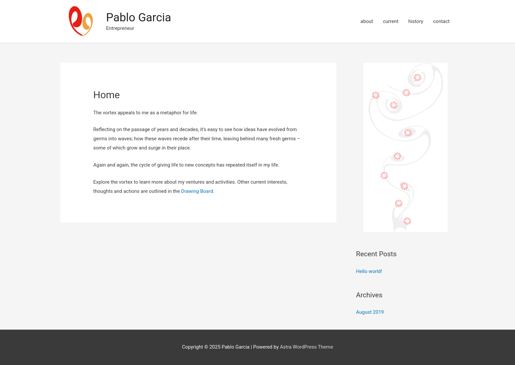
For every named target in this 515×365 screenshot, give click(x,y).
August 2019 (370, 312)
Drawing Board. (197, 191)
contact (441, 21)
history (415, 21)
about (367, 21)
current (390, 21)
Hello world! (369, 271)
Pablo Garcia (138, 17)
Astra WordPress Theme (306, 347)
